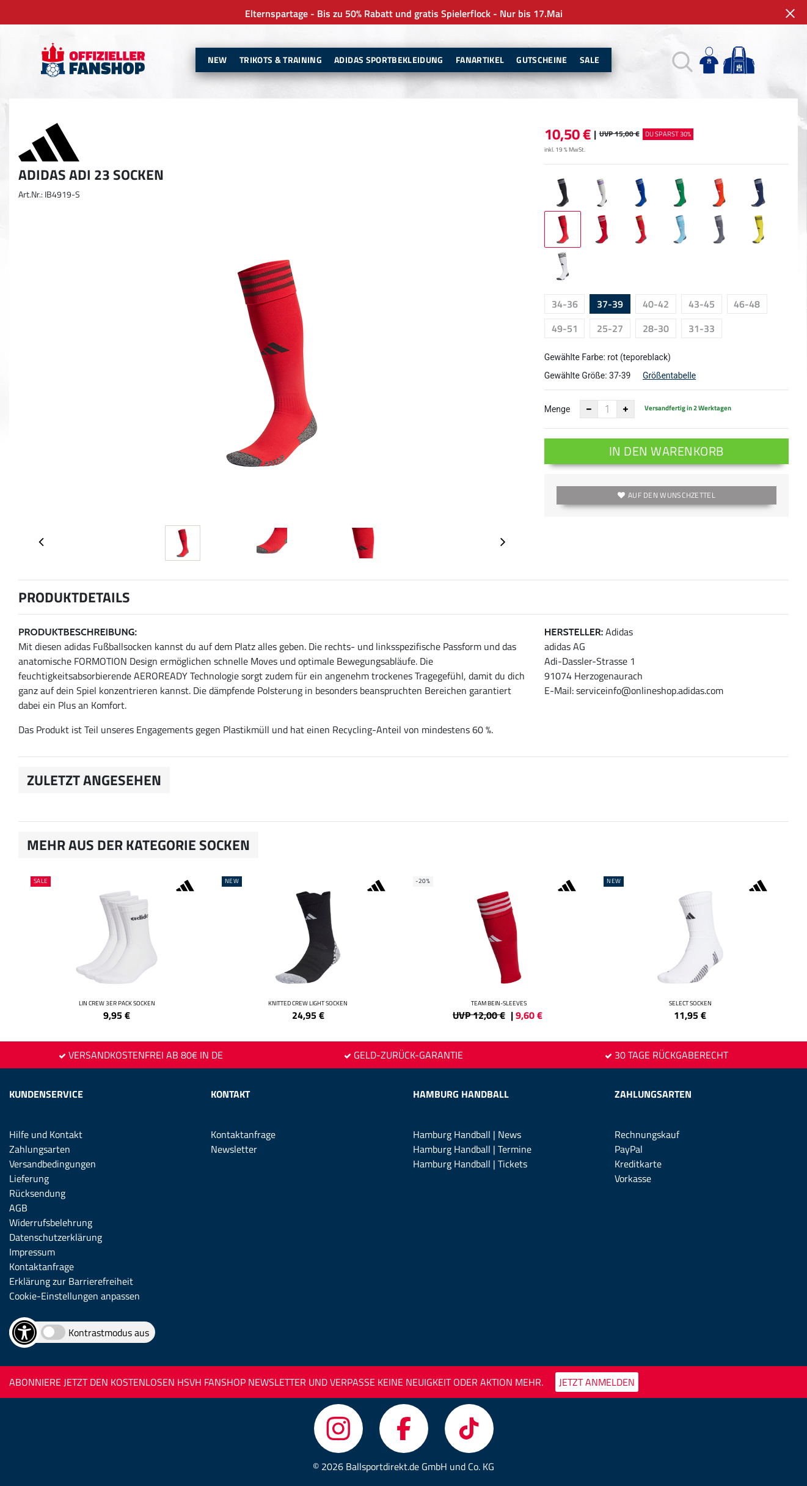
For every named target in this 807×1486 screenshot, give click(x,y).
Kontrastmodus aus (108, 1332)
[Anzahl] (607, 409)
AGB (18, 1208)
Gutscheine (542, 59)
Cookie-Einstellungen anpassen (74, 1296)
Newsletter (234, 1149)
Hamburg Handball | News (467, 1134)
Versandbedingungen (52, 1164)
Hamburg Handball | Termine (472, 1149)
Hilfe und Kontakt (45, 1134)
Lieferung (29, 1178)
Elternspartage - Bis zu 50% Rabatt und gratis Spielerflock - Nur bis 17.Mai (404, 13)
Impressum (32, 1252)
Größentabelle (669, 375)
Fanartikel (480, 59)
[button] (681, 60)
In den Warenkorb (666, 451)
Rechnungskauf (647, 1134)
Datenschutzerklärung (55, 1237)
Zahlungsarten (39, 1149)
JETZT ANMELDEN (597, 1382)
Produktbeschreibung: (77, 632)
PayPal (629, 1149)
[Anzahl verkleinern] (589, 409)
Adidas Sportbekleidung (389, 59)
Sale (589, 59)
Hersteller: (574, 632)
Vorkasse (633, 1178)
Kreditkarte (638, 1164)
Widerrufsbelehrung (50, 1222)
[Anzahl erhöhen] (625, 409)
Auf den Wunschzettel (666, 495)
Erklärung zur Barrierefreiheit (71, 1281)
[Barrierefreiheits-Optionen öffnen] (24, 1332)
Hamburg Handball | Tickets (470, 1164)
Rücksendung (37, 1193)
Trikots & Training (280, 59)
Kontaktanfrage (41, 1266)
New (217, 59)
